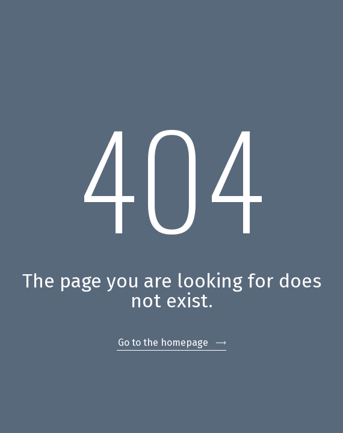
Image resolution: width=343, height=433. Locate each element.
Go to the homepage (163, 342)
